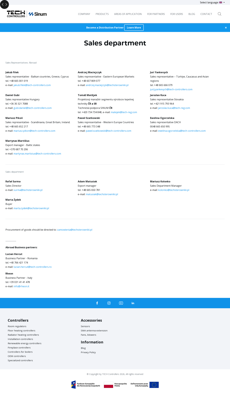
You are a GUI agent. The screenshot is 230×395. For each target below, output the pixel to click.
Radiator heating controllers (24, 334)
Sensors (85, 326)
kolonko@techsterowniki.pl (173, 190)
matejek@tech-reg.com (124, 112)
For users (176, 14)
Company (84, 14)
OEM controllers (17, 356)
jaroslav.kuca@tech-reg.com (174, 108)
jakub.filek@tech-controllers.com (32, 85)
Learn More (134, 27)
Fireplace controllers (19, 347)
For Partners (156, 14)
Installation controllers (21, 339)
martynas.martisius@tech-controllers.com (37, 153)
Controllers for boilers (20, 351)
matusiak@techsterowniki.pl (102, 194)
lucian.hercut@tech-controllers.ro (33, 267)
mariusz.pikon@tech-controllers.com (34, 130)
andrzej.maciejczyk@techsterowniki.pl (107, 85)
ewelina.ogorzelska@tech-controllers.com (182, 130)
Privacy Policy (88, 352)
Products (102, 14)
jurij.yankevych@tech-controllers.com (171, 89)
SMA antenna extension (94, 330)
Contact (206, 14)
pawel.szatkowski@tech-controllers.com (108, 130)
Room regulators (17, 326)
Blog (83, 348)
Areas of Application (128, 14)
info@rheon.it (21, 286)
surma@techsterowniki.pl (28, 190)
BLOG (191, 14)
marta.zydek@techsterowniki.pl (31, 208)
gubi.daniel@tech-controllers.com (33, 108)
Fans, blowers (89, 334)
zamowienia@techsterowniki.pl (74, 229)
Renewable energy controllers (25, 343)
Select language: (211, 2)
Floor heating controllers (22, 330)
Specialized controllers (20, 360)
